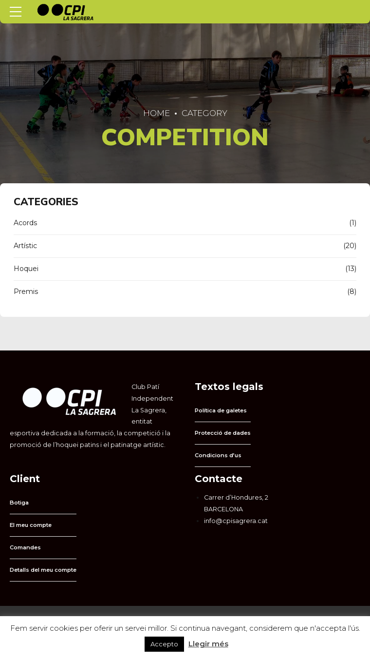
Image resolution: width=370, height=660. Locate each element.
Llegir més (208, 643)
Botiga (19, 502)
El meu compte (31, 525)
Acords (25, 222)
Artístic (25, 245)
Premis (26, 291)
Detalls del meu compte (43, 569)
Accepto (164, 644)
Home (156, 113)
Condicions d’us (218, 455)
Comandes (25, 547)
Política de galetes (221, 410)
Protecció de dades (223, 432)
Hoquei (26, 268)
